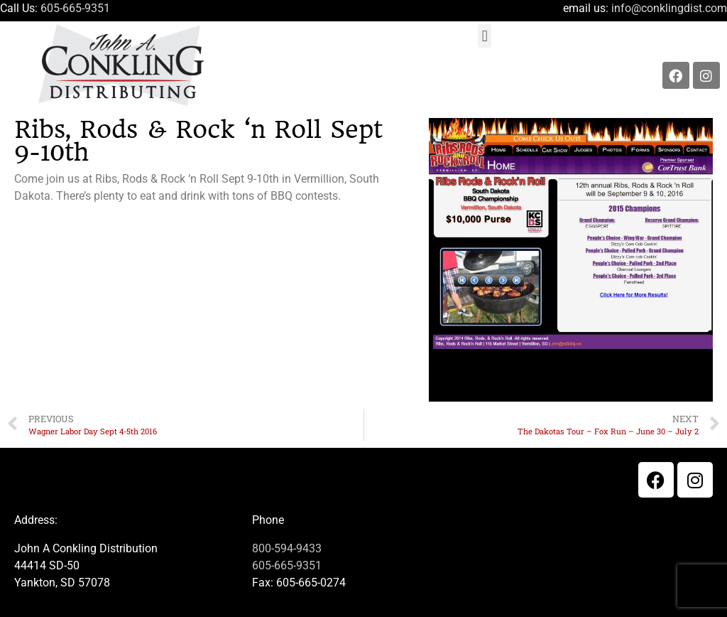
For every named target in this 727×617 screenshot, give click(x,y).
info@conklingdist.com (669, 8)
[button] (484, 36)
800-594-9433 (287, 548)
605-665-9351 (75, 8)
